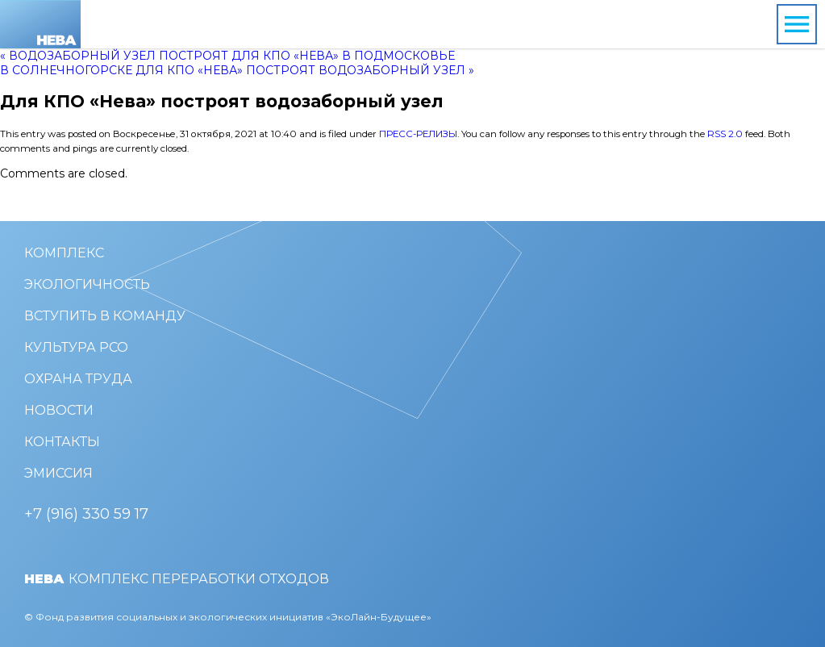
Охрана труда (78, 378)
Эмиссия (58, 473)
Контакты (62, 441)
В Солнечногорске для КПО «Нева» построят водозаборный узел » (237, 70)
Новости (59, 410)
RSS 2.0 (725, 134)
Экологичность (87, 284)
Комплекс (64, 253)
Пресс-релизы (418, 134)
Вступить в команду (104, 316)
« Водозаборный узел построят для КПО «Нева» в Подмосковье (227, 55)
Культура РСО (76, 347)
